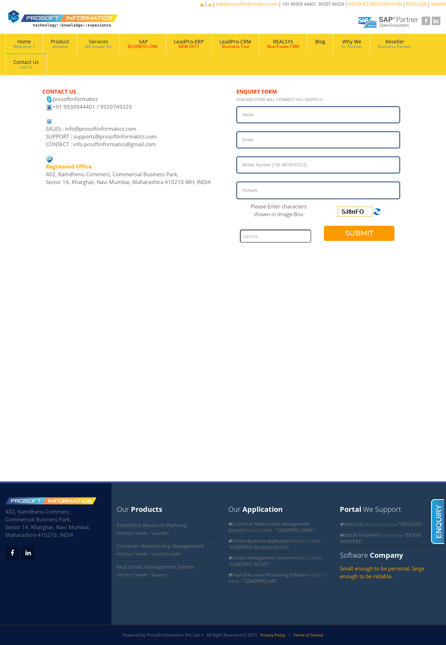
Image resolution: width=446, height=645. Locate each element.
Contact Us (26, 64)
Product (60, 43)
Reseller (394, 43)
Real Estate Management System (155, 566)
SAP (143, 43)
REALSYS (283, 43)
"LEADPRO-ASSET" (249, 564)
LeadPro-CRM (235, 43)
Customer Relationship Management (160, 546)
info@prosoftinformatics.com (247, 4)
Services (98, 43)
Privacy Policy (272, 635)
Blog (320, 41)
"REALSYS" (410, 524)
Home (24, 43)
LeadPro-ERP (189, 43)
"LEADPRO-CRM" (295, 530)
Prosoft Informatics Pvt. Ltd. (173, 635)
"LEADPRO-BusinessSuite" (258, 547)
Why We (351, 43)
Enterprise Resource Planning (152, 525)
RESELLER (416, 4)
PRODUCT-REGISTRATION (375, 4)
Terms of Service (308, 635)
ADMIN (438, 4)
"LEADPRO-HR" (260, 581)
